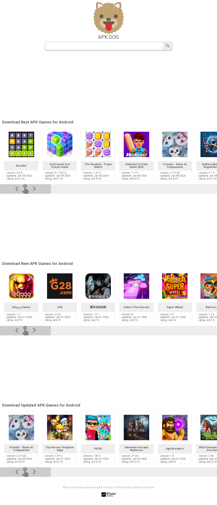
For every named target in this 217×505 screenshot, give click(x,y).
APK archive (70, 487)
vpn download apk (89, 487)
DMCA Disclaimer (144, 487)
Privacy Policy (125, 487)
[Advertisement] (108, 368)
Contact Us (109, 487)
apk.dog (108, 37)
